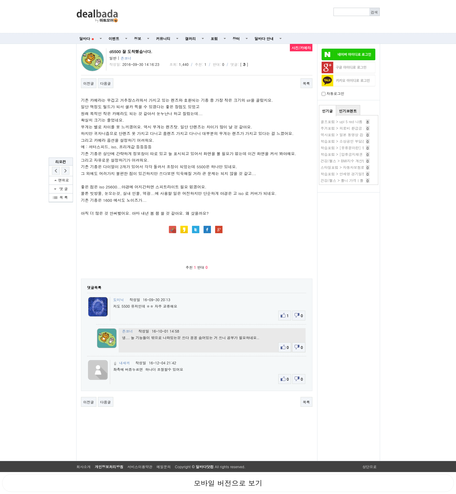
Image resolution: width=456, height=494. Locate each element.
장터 (236, 38)
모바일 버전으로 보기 (227, 483)
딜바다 (87, 38)
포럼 (214, 38)
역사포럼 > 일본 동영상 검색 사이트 (350, 134)
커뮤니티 (163, 38)
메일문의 (164, 466)
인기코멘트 (348, 110)
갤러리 (190, 38)
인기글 (327, 110)
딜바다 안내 (264, 38)
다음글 (105, 83)
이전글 (88, 83)
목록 (306, 83)
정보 (137, 38)
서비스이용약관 (140, 466)
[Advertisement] (252, 17)
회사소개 (84, 466)
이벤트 (114, 38)
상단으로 (370, 466)
